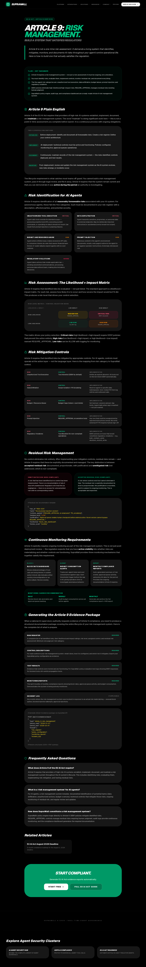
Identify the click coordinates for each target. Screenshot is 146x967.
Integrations (73, 4)
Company (107, 4)
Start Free (56, 887)
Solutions (85, 4)
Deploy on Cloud (130, 4)
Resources (96, 4)
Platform (61, 4)
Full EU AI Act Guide (86, 887)
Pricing (116, 4)
